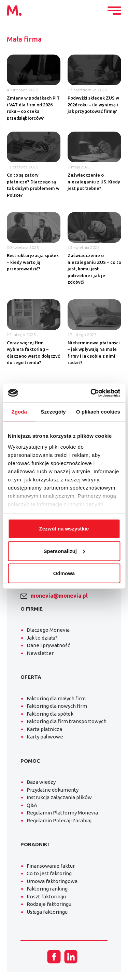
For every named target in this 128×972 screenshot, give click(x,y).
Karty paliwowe (45, 736)
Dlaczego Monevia (48, 630)
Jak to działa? (42, 638)
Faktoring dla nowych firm (57, 706)
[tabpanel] (64, 213)
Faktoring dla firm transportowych (66, 721)
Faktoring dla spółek (50, 714)
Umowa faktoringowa (52, 881)
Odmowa (64, 573)
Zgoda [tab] (19, 412)
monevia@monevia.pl (59, 596)
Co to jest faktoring (49, 873)
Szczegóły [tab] (53, 412)
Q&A (32, 805)
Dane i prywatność (48, 645)
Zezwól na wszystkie (64, 529)
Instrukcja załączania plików (59, 797)
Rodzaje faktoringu (49, 904)
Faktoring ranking (47, 889)
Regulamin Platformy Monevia (62, 813)
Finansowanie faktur (51, 866)
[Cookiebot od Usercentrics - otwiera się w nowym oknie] (91, 392)
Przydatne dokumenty (53, 790)
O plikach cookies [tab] (98, 412)
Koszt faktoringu (46, 896)
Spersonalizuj (64, 551)
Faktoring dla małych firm (56, 698)
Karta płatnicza (44, 729)
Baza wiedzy (41, 782)
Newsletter (40, 653)
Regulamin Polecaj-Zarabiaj (59, 820)
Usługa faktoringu (47, 912)
